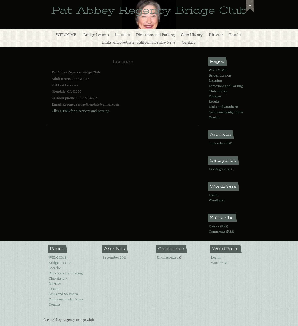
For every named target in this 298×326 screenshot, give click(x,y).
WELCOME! (66, 35)
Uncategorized (219, 169)
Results (235, 35)
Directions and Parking (155, 35)
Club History (192, 35)
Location (122, 35)
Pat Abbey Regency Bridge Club (149, 10)
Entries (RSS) (218, 226)
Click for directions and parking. (81, 111)
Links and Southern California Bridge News (139, 42)
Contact (188, 42)
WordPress (217, 200)
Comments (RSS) (221, 232)
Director (216, 35)
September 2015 (221, 143)
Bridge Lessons (96, 35)
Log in (213, 195)
